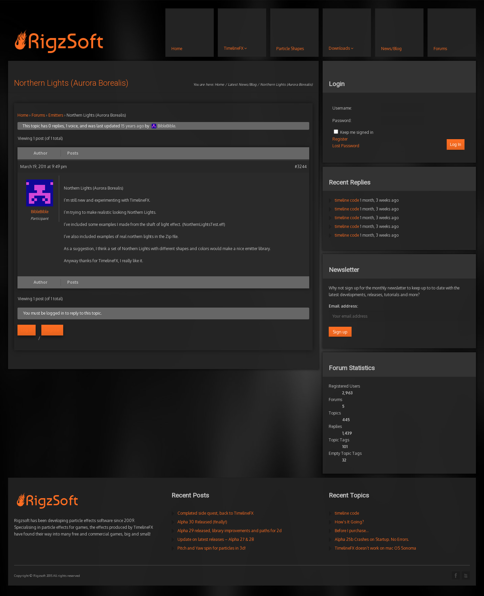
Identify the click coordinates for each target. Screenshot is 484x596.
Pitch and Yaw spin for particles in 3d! (211, 548)
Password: (342, 120)
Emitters (55, 115)
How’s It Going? (349, 521)
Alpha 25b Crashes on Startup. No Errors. (372, 539)
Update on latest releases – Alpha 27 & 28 (215, 539)
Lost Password (345, 145)
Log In (455, 144)
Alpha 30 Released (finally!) (202, 521)
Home (219, 84)
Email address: (343, 306)
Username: (342, 108)
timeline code (347, 200)
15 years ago (132, 125)
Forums (38, 115)
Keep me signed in (356, 132)
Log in (26, 329)
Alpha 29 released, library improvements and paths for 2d (229, 530)
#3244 (301, 166)
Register (52, 329)
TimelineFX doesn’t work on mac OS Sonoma (375, 548)
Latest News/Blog (242, 84)
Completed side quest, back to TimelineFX (215, 513)
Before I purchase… (352, 530)
